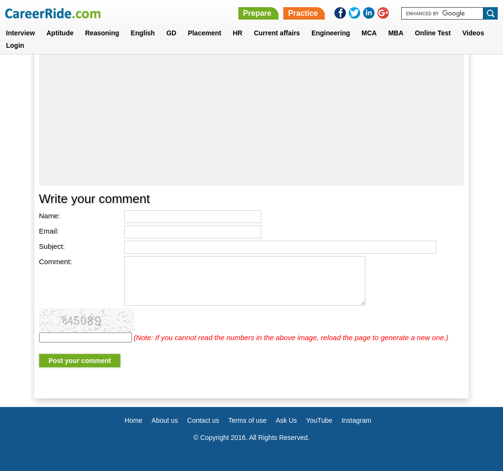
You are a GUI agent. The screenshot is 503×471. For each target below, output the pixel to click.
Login (15, 45)
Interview (20, 33)
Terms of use (247, 420)
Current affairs (277, 33)
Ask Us (286, 420)
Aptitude (60, 33)
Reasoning (102, 33)
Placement (204, 33)
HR (237, 33)
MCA (369, 33)
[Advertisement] (251, 116)
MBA (396, 33)
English (143, 33)
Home (133, 420)
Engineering (330, 33)
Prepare (257, 13)
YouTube (319, 420)
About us (164, 420)
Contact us (203, 420)
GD (171, 33)
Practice (303, 13)
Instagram (356, 420)
